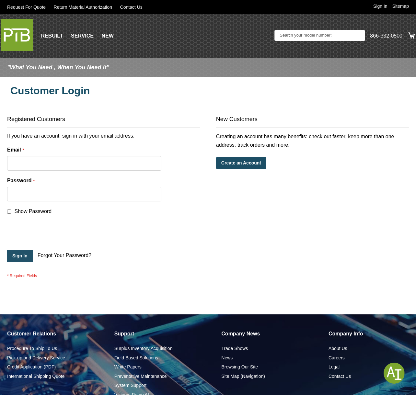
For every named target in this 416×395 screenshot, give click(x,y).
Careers (337, 357)
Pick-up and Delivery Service (36, 357)
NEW (107, 36)
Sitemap (400, 6)
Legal (334, 366)
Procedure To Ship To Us (32, 348)
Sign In (380, 6)
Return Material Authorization (83, 7)
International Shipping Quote (35, 376)
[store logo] (17, 35)
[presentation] (56, 234)
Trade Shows (234, 348)
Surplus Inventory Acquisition (143, 348)
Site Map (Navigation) (243, 376)
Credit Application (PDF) (31, 366)
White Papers (128, 366)
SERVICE (82, 36)
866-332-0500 (386, 36)
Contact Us (131, 7)
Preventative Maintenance (140, 376)
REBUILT (52, 36)
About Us (338, 348)
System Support (130, 385)
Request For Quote (26, 7)
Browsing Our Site (239, 366)
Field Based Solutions (136, 357)
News (227, 357)
